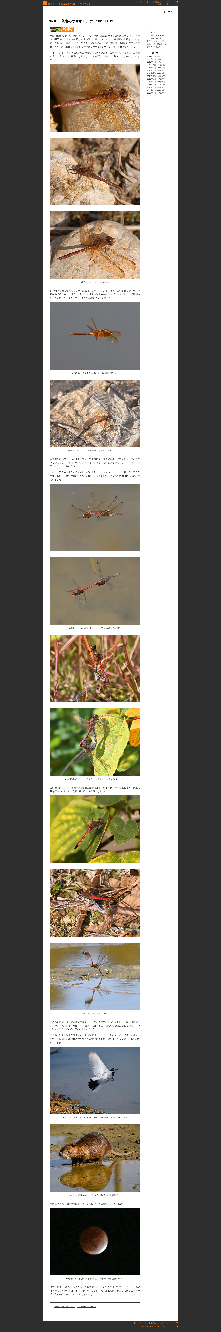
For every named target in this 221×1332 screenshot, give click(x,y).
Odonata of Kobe (149, 1326)
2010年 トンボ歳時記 (156, 87)
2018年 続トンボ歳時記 (156, 65)
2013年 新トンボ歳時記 (156, 79)
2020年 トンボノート (156, 59)
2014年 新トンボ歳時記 (156, 76)
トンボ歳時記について (155, 38)
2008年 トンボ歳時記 (156, 93)
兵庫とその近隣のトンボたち (158, 44)
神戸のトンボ (143, 2)
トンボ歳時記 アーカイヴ (158, 2)
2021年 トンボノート (156, 56)
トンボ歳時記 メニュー (155, 1323)
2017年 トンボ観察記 (156, 68)
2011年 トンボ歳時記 (156, 85)
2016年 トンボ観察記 (156, 70)
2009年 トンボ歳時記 (156, 90)
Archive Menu (163, 1326)
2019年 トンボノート (156, 62)
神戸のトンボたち (154, 47)
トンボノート (152, 33)
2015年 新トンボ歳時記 (156, 73)
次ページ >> (173, 4)
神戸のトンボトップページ (64, 1307)
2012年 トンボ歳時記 (156, 82)
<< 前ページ (162, 4)
